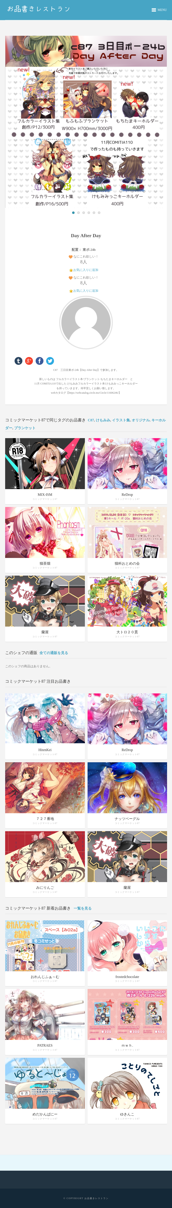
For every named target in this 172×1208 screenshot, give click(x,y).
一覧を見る (83, 908)
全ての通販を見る (53, 653)
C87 (91, 420)
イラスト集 (121, 420)
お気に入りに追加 (85, 270)
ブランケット (25, 428)
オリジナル (141, 420)
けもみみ (103, 420)
